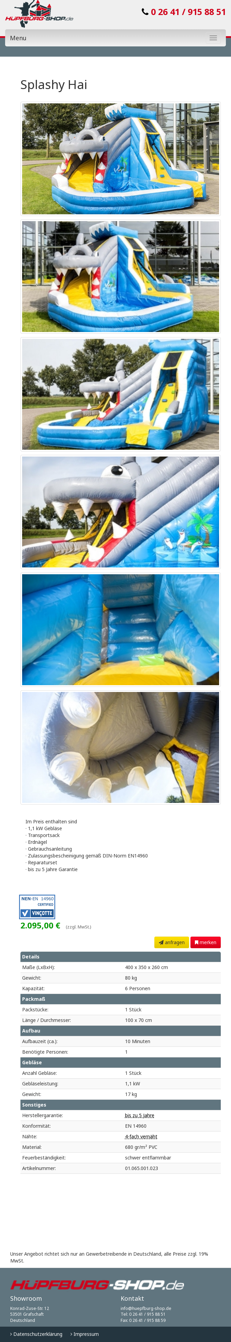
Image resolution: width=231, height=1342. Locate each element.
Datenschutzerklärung (36, 1334)
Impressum (85, 1334)
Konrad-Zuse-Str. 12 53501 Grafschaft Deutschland (29, 1314)
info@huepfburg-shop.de (146, 1308)
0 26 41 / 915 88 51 (184, 11)
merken (205, 942)
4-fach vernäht (141, 1136)
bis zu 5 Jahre (139, 1115)
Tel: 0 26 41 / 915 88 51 (143, 1314)
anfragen (172, 942)
